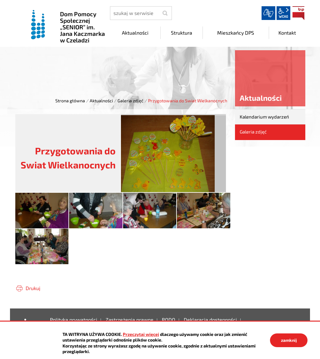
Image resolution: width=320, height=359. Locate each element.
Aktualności (101, 100)
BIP (298, 13)
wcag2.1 (283, 13)
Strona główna (70, 100)
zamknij (289, 340)
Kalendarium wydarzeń (264, 116)
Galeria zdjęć (130, 100)
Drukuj (33, 288)
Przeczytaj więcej (141, 334)
